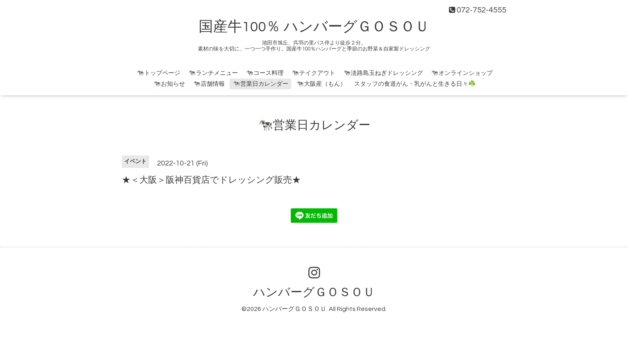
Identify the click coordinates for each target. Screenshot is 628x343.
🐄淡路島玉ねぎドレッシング (383, 73)
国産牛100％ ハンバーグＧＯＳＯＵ (314, 26)
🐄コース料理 (265, 73)
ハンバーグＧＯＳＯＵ (314, 292)
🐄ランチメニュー (213, 73)
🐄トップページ (158, 73)
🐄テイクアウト (313, 73)
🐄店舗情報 (209, 84)
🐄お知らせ (169, 84)
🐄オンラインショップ (462, 73)
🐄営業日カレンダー (260, 84)
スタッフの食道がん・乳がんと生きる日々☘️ (415, 84)
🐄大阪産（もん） (321, 84)
